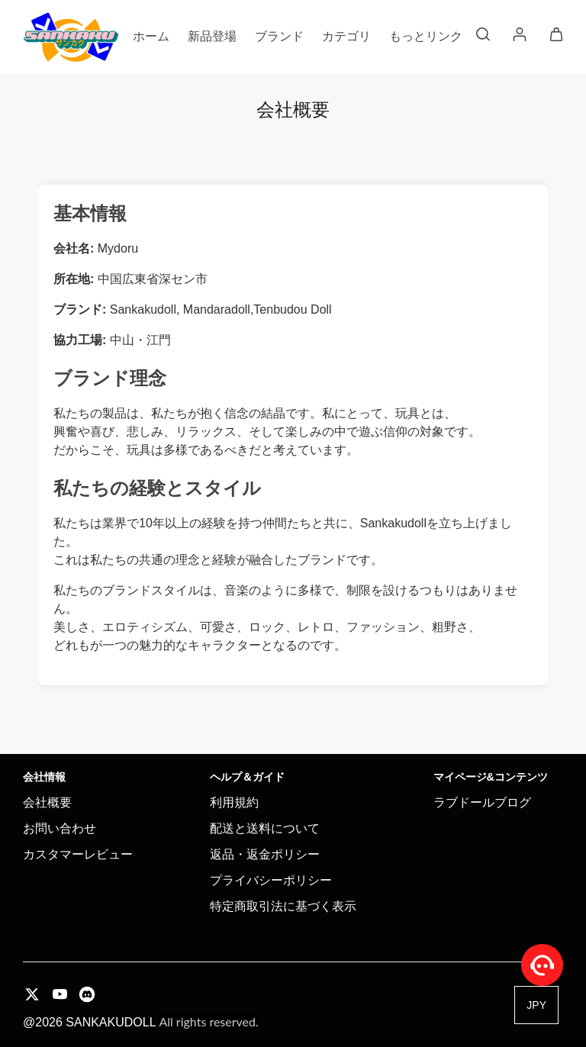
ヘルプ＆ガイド (247, 777)
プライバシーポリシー (271, 880)
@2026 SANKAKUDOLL (141, 1022)
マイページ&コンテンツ (490, 777)
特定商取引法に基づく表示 (283, 906)
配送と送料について (265, 828)
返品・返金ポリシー (265, 854)
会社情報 (44, 777)
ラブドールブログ (482, 802)
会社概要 (47, 802)
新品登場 (212, 36)
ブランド (279, 36)
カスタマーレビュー (78, 854)
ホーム (151, 36)
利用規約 (234, 802)
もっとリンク (425, 36)
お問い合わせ (59, 828)
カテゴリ (346, 36)
